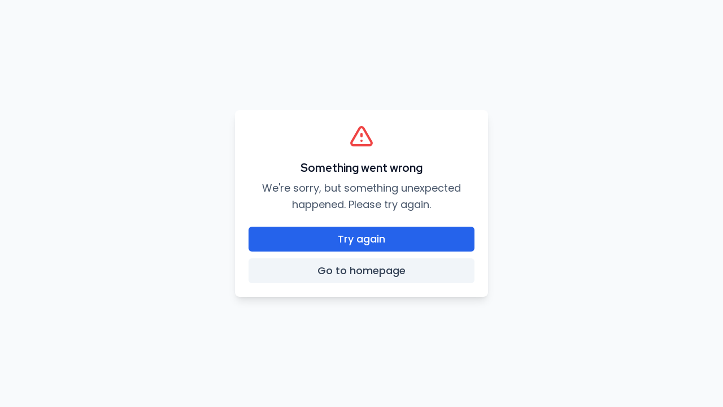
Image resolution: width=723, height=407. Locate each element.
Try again (361, 239)
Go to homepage (361, 270)
